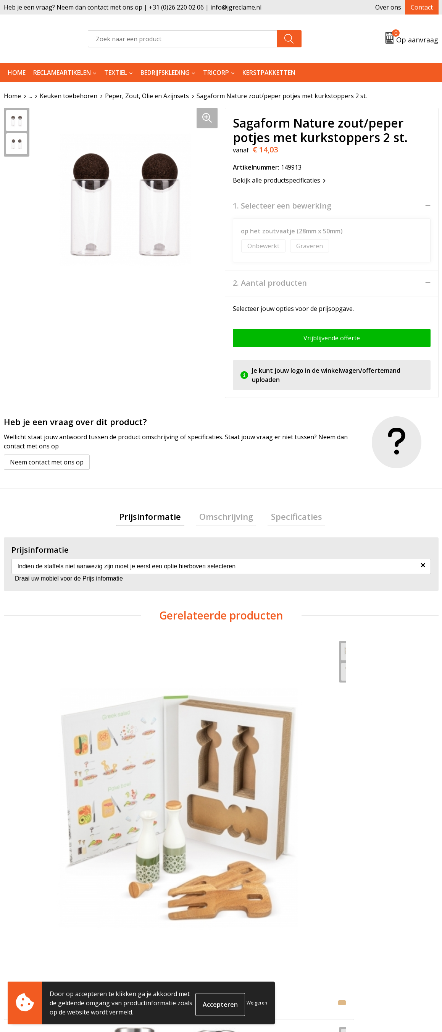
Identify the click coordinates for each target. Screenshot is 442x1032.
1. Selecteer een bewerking (282, 205)
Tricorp (216, 72)
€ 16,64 (359, 786)
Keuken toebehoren (68, 96)
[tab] (157, 517)
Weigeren (257, 1003)
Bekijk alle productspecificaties (279, 180)
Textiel (115, 72)
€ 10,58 (33, 763)
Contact (422, 7)
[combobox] (182, 38)
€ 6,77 (248, 763)
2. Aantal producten (270, 283)
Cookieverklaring (362, 910)
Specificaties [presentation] (290, 517)
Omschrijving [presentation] (226, 517)
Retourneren (249, 910)
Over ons (388, 7)
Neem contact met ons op (47, 462)
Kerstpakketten (268, 72)
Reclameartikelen (62, 72)
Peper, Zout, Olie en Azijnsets (147, 96)
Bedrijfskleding (165, 72)
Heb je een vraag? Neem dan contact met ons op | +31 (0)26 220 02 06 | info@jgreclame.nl (132, 7)
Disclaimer (353, 933)
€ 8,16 (140, 775)
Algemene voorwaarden (372, 898)
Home (17, 72)
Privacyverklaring (363, 921)
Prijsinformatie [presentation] (157, 517)
